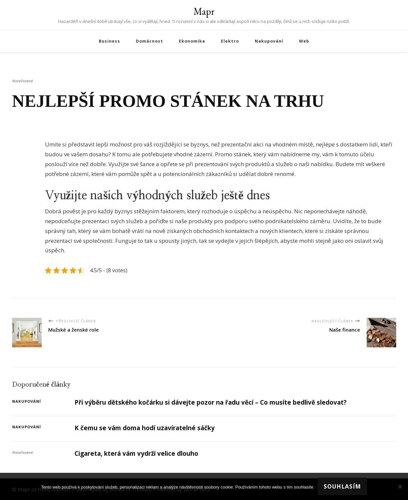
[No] (400, 486)
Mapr (204, 11)
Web (304, 41)
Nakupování (269, 41)
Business (109, 41)
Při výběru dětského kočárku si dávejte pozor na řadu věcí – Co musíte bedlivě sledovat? (211, 402)
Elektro (230, 41)
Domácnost (149, 41)
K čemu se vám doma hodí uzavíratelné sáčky (145, 428)
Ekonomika (192, 41)
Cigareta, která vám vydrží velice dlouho (136, 453)
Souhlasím (342, 486)
